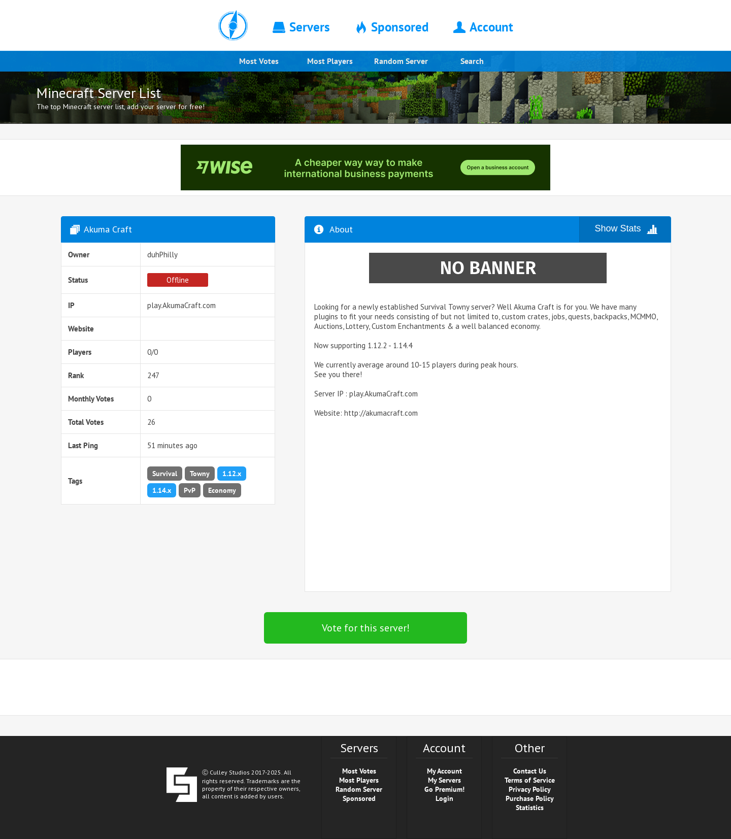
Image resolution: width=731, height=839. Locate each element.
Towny (200, 473)
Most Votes (259, 61)
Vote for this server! (366, 627)
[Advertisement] (488, 508)
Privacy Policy (530, 789)
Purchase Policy (530, 798)
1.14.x (161, 490)
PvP (189, 490)
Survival (164, 473)
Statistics (530, 807)
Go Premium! (444, 789)
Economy (222, 490)
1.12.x (231, 473)
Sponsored (359, 798)
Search (472, 61)
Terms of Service (530, 780)
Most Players (330, 61)
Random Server (401, 61)
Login (444, 798)
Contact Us (529, 771)
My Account (444, 771)
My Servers (444, 780)
